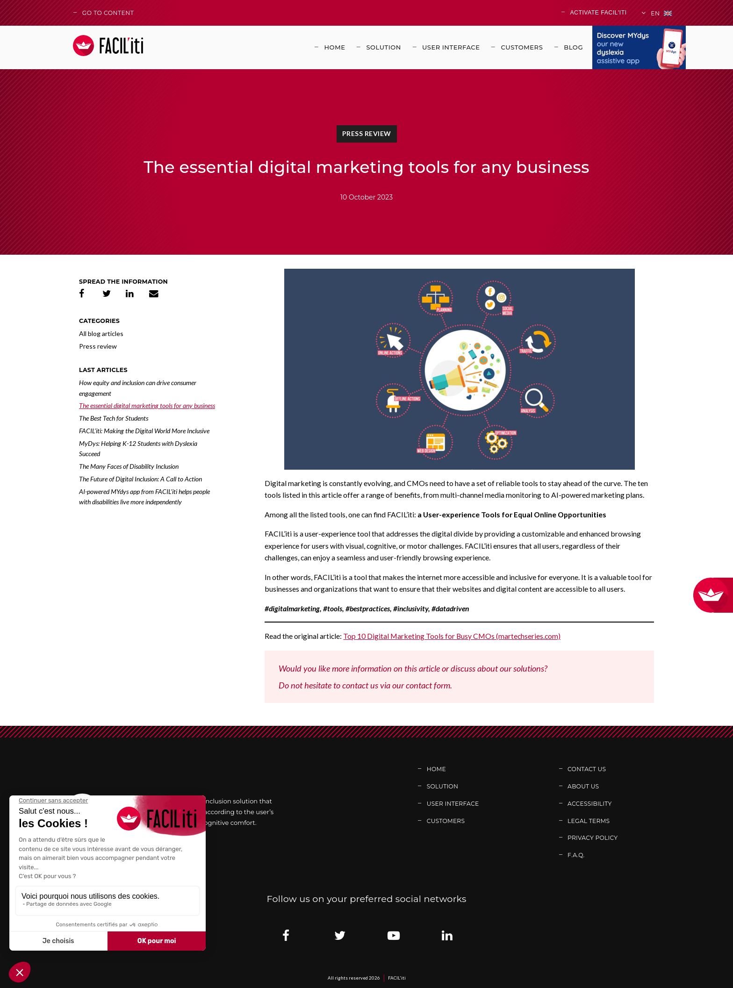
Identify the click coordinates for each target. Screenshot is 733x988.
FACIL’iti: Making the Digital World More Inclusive (144, 431)
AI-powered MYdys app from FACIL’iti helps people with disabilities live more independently (144, 496)
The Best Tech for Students (113, 418)
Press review (366, 133)
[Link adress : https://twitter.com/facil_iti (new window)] (339, 935)
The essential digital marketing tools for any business (147, 405)
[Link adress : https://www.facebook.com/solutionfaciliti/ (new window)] (285, 935)
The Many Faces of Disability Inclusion (129, 466)
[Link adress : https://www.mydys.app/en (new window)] (639, 47)
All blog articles (101, 333)
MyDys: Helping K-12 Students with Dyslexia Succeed (138, 448)
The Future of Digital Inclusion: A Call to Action (140, 479)
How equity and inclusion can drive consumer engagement (137, 388)
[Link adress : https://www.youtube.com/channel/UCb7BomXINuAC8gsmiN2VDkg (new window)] (393, 935)
